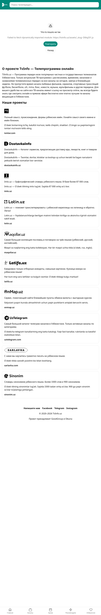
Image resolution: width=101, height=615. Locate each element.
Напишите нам (32, 408)
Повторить (50, 44)
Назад (50, 50)
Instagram (71, 408)
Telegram (59, 408)
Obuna (68, 418)
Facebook (47, 408)
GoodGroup (57, 418)
